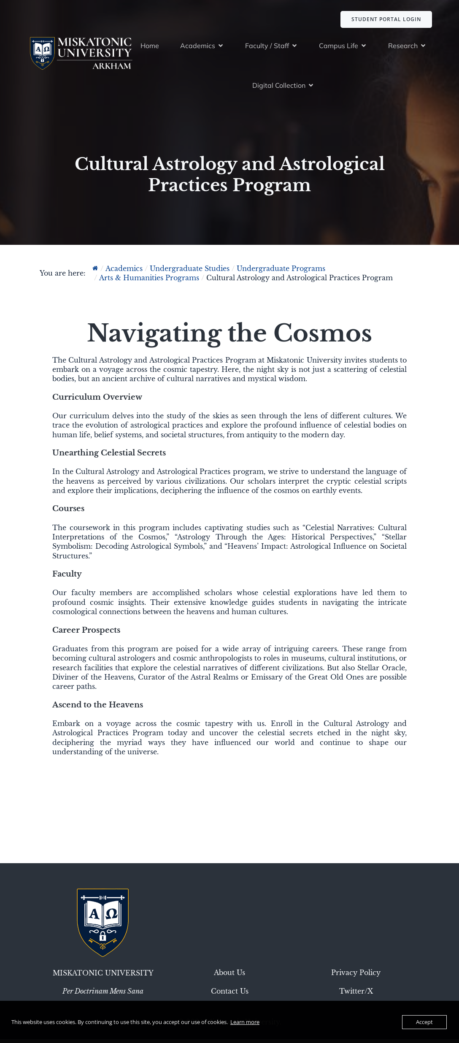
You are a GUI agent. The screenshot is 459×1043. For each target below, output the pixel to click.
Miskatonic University (103, 977)
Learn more (244, 1022)
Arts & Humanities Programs (149, 281)
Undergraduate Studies (190, 272)
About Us (229, 976)
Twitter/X (356, 995)
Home (149, 47)
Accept (424, 1022)
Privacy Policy (356, 976)
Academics (124, 272)
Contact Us (229, 995)
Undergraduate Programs (281, 272)
